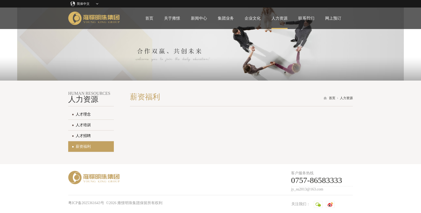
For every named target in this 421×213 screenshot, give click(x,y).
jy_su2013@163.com (307, 189)
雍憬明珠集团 (93, 18)
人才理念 (83, 114)
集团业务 (226, 18)
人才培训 (83, 125)
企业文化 (253, 18)
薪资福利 (83, 147)
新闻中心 (199, 18)
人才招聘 (83, 136)
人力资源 (279, 18)
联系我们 (306, 18)
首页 (149, 18)
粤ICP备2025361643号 (86, 203)
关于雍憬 (172, 18)
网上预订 (333, 18)
